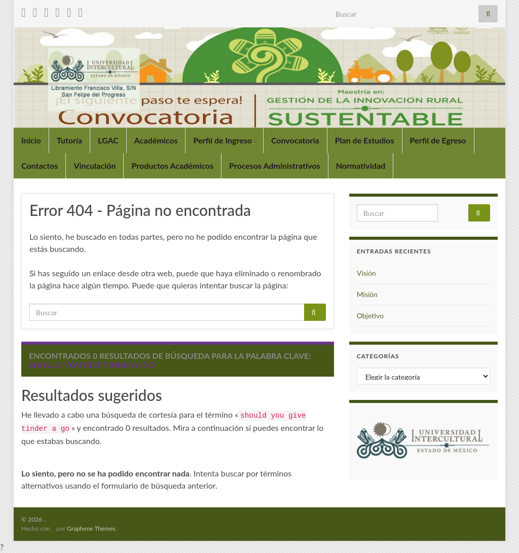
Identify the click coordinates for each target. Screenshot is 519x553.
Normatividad (361, 165)
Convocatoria (295, 140)
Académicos (156, 140)
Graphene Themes (91, 528)
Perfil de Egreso (438, 140)
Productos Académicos (172, 165)
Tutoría (69, 140)
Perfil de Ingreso (224, 140)
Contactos (39, 165)
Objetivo (370, 315)
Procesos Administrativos (274, 165)
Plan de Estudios (364, 140)
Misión (367, 294)
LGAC (108, 140)
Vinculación (94, 165)
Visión (366, 273)
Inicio (31, 140)
